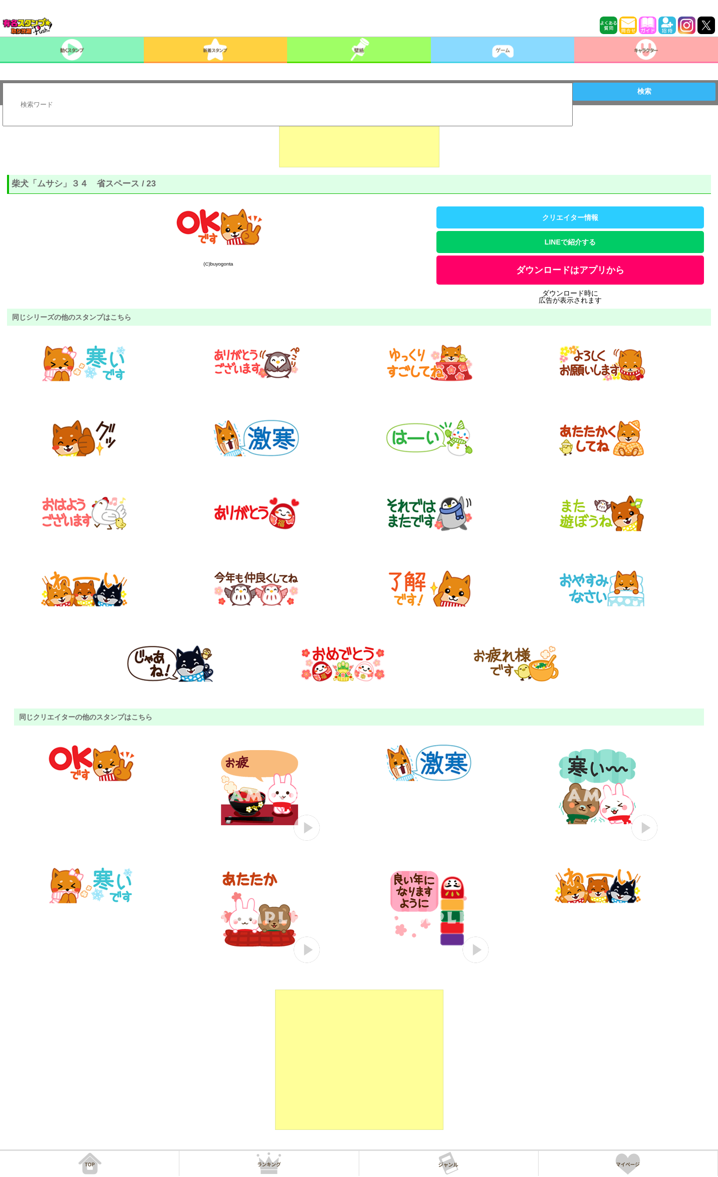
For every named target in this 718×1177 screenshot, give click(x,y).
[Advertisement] (359, 142)
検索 (644, 91)
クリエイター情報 (570, 217)
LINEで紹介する (570, 242)
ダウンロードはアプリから (570, 270)
